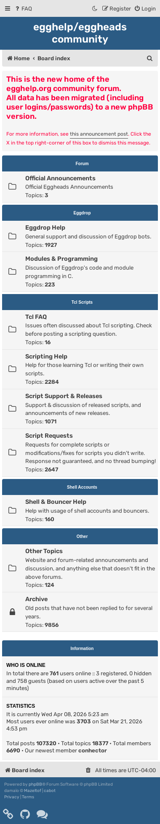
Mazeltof (32, 790)
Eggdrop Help (45, 227)
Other (82, 536)
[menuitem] (23, 9)
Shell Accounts (82, 487)
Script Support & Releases (63, 396)
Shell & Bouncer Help (55, 502)
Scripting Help (46, 356)
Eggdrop (82, 213)
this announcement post (99, 134)
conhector (92, 750)
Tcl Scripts (82, 302)
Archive (36, 599)
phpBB (35, 784)
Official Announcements (60, 178)
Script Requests (49, 435)
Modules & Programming (61, 258)
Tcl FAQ (36, 317)
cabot (50, 790)
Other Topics (44, 551)
